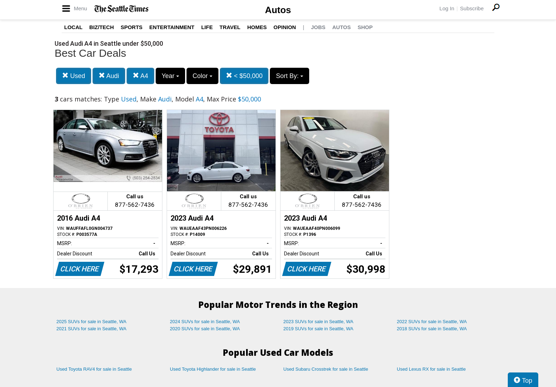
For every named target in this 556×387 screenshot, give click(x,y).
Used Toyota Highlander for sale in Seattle (213, 369)
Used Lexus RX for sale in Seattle (431, 369)
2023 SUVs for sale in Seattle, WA (318, 321)
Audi (109, 75)
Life (207, 27)
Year (170, 75)
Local (73, 27)
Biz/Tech (101, 27)
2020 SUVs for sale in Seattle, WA (205, 328)
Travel (229, 27)
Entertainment (171, 27)
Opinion (284, 27)
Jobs (318, 27)
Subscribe (472, 8)
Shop (365, 27)
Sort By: (289, 75)
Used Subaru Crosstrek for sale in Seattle (325, 369)
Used (73, 75)
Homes (257, 27)
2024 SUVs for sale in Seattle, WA (205, 321)
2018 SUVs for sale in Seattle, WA (432, 328)
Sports (132, 27)
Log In (446, 8)
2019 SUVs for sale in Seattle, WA (318, 328)
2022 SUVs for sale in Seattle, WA (432, 321)
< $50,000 (244, 75)
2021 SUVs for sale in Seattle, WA (91, 328)
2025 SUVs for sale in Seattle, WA (91, 321)
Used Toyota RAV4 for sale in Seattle (94, 369)
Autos (278, 10)
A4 (140, 75)
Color (202, 75)
